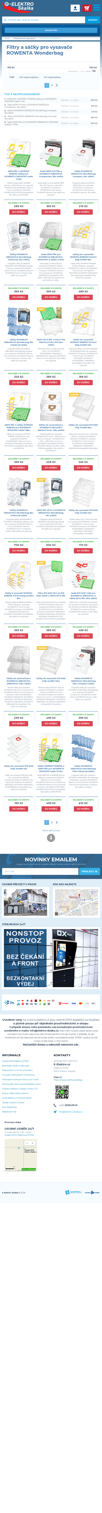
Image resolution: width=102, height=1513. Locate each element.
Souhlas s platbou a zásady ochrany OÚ (20, 1089)
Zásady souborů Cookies (13, 1103)
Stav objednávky (9, 1107)
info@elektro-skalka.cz (71, 1112)
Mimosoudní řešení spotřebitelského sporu (21, 1084)
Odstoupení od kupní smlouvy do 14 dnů (20, 1080)
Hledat (93, 20)
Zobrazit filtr (51, 30)
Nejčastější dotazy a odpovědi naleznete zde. (51, 1044)
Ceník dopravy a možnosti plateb (17, 1098)
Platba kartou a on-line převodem (17, 1070)
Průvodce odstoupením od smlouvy (18, 1075)
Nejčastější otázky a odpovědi (15, 1066)
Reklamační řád (9, 1112)
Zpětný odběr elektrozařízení (15, 1093)
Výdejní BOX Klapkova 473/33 (15, 1061)
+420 (68, 1105)
